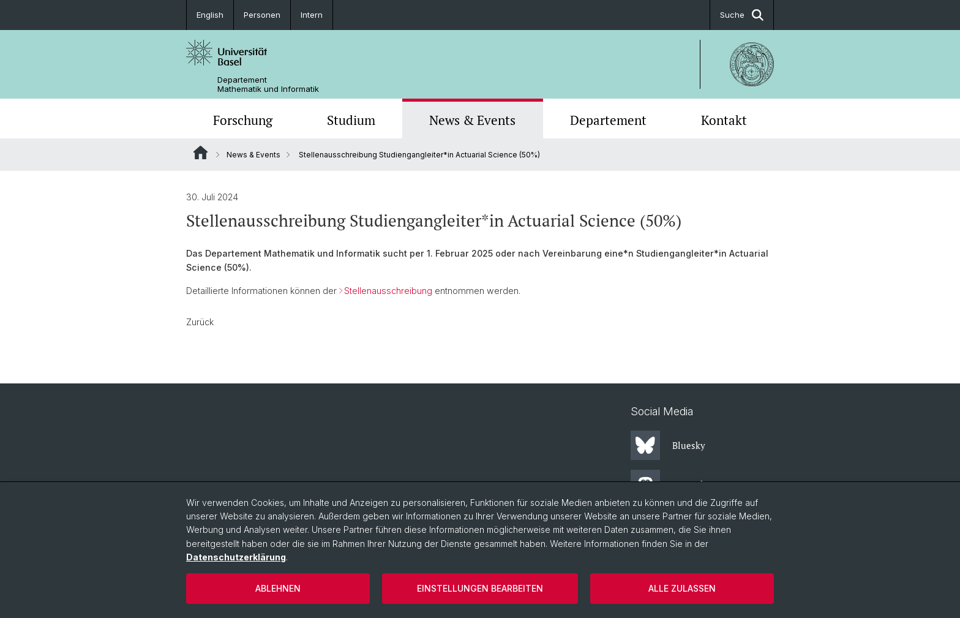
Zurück (200, 322)
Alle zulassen (682, 588)
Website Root (200, 152)
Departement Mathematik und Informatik (268, 84)
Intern (312, 15)
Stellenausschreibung (388, 290)
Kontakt (724, 120)
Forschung (242, 120)
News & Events (472, 120)
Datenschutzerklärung (236, 557)
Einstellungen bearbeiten (480, 588)
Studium (351, 120)
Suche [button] (741, 15)
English (210, 15)
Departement (608, 120)
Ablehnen (278, 588)
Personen (262, 15)
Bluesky (668, 445)
